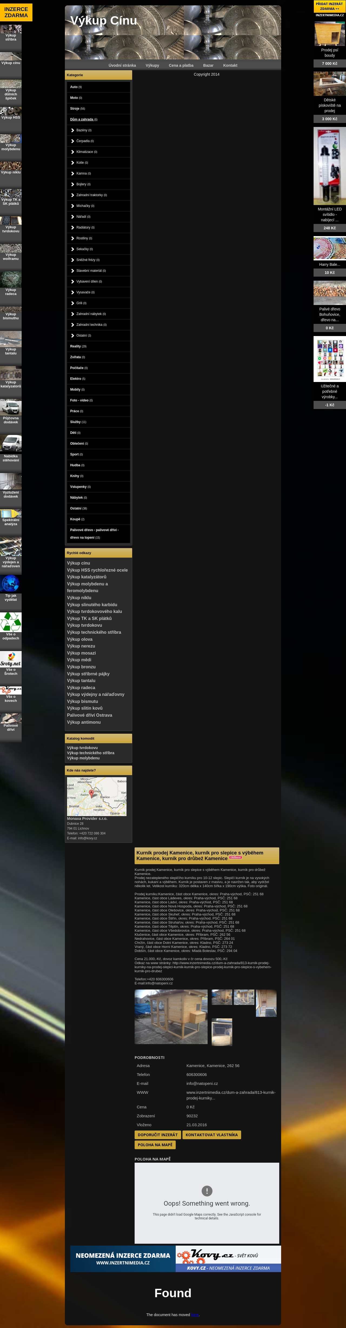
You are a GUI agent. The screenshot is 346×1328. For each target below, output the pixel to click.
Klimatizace (86, 152)
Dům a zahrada (84, 119)
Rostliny (84, 238)
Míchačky (85, 206)
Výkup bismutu (82, 701)
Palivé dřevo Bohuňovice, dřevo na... (329, 314)
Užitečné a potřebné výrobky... (330, 391)
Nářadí (83, 217)
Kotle (82, 163)
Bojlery (83, 184)
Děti (75, 433)
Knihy (77, 476)
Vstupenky (80, 487)
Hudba (77, 465)
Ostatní (83, 335)
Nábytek (78, 497)
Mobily (77, 389)
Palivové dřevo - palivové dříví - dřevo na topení (94, 533)
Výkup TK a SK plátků (89, 618)
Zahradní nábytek (91, 314)
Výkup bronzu (81, 667)
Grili (81, 303)
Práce (76, 411)
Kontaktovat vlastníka (212, 1134)
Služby (78, 422)
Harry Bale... (329, 264)
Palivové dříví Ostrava (89, 715)
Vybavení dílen (89, 281)
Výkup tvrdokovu (84, 625)
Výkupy (152, 65)
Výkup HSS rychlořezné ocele (97, 570)
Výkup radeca (81, 687)
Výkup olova (79, 639)
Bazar (208, 65)
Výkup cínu (78, 563)
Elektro (77, 379)
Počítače (79, 368)
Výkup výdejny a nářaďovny (95, 694)
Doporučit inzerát (158, 1134)
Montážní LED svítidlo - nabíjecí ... (330, 214)
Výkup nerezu (81, 646)
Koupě (77, 519)
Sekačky (84, 249)
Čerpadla (85, 141)
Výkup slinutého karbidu (92, 604)
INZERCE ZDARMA (16, 12)
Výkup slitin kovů (85, 708)
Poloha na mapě (155, 1144)
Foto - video (81, 400)
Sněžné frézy (88, 260)
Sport (76, 454)
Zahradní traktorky (91, 195)
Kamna (83, 173)
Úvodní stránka (122, 65)
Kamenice (216, 1065)
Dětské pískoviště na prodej (330, 105)
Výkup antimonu (84, 722)
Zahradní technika (91, 325)
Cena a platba (181, 65)
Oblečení (79, 443)
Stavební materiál (91, 271)
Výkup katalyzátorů (87, 577)
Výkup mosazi (81, 653)
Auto (76, 87)
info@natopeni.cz (202, 1083)
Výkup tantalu (81, 680)
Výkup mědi (79, 660)
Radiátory (85, 227)
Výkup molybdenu (83, 758)
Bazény (84, 130)
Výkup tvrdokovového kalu (94, 611)
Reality (78, 346)
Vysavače (85, 292)
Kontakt (230, 65)
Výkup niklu (79, 597)
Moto (76, 98)
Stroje (77, 108)
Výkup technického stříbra (94, 632)
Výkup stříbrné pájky (88, 674)
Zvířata (77, 357)
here (195, 1315)
